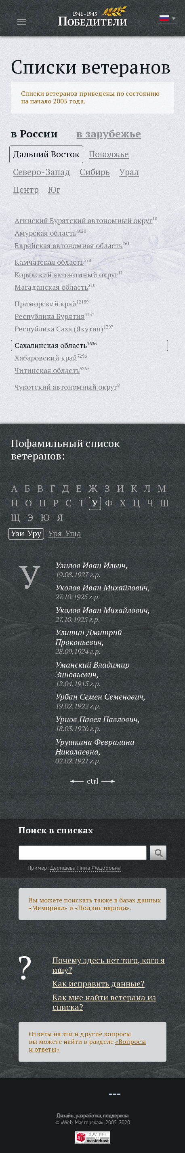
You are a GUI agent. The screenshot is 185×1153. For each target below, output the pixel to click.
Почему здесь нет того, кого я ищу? (109, 965)
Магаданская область (51, 287)
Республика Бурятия (49, 316)
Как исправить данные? (99, 983)
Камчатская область (49, 262)
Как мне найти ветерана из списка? (104, 1002)
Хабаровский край (46, 358)
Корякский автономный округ (66, 274)
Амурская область (45, 233)
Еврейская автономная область (68, 245)
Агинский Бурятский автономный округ (83, 220)
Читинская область (47, 370)
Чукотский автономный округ (66, 387)
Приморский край (45, 303)
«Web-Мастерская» (82, 1122)
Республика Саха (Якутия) (59, 328)
